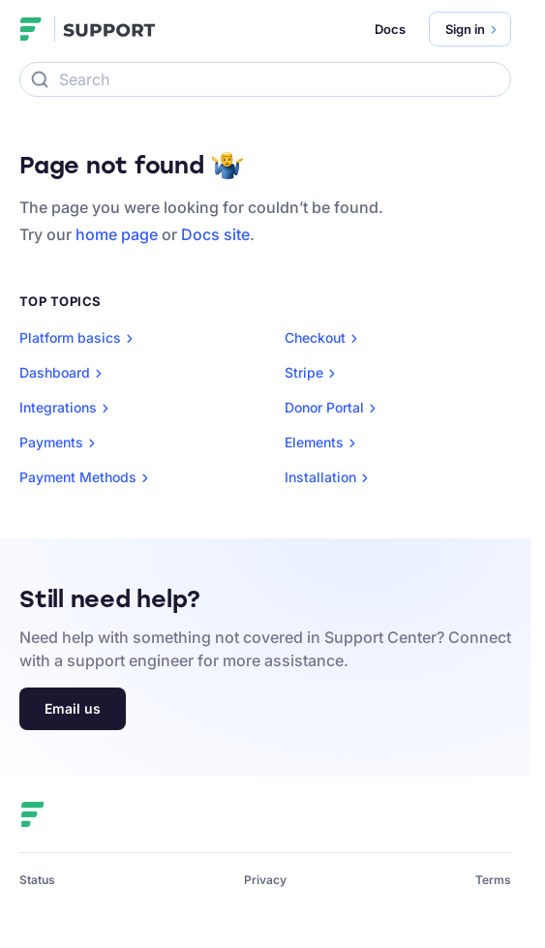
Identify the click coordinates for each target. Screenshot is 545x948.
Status (37, 879)
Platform (79, 338)
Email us (73, 708)
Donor (334, 407)
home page (117, 234)
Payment (87, 477)
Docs (390, 29)
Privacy (265, 879)
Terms (493, 879)
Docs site (215, 234)
